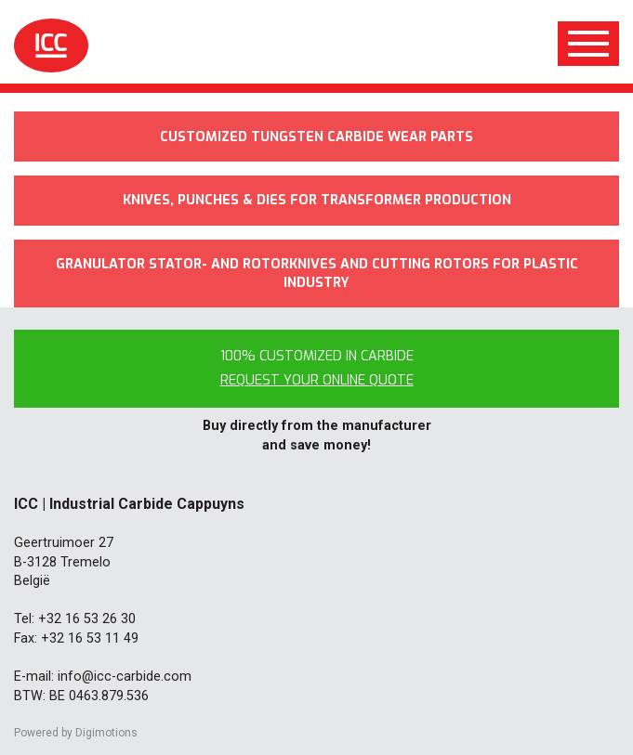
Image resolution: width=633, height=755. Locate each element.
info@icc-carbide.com (124, 676)
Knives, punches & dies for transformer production (317, 200)
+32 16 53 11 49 (89, 638)
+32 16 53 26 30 (87, 619)
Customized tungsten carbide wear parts (316, 137)
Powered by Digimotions (76, 732)
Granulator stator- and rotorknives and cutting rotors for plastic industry (317, 273)
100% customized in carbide (317, 368)
